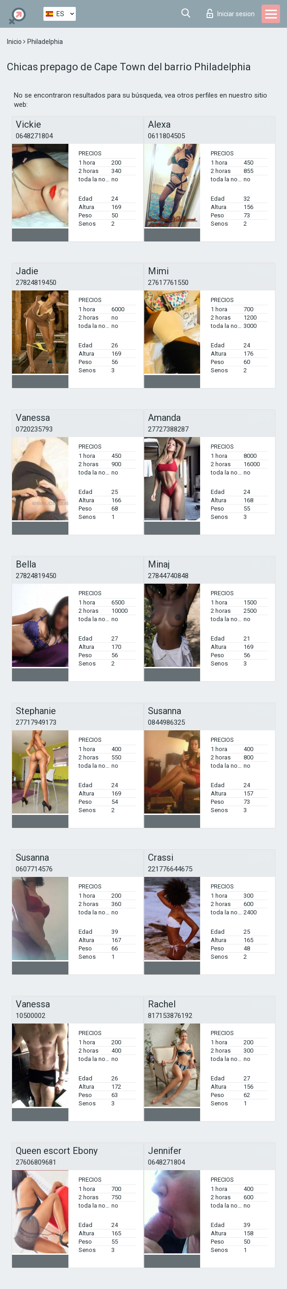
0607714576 (34, 869)
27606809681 (36, 1162)
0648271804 (34, 136)
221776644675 (170, 869)
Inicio (15, 41)
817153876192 (170, 1015)
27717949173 (36, 722)
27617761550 (168, 282)
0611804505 (166, 136)
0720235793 (34, 429)
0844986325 (166, 722)
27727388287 (168, 429)
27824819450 (36, 282)
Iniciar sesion (231, 13)
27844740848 (168, 576)
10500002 (30, 1015)
